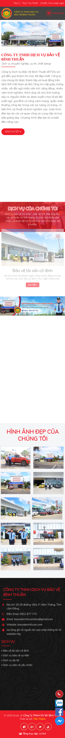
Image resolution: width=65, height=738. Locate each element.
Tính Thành (39, 719)
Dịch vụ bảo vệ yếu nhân (17, 665)
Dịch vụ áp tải (11, 660)
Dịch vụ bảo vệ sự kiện (16, 655)
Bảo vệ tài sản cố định (16, 650)
